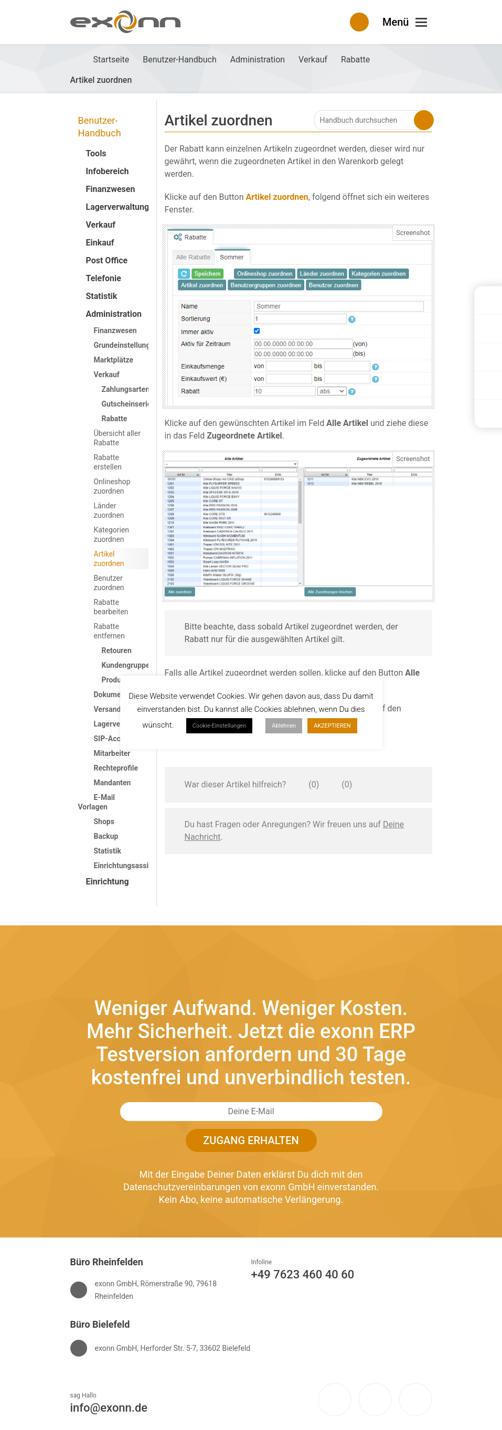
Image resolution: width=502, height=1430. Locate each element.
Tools (96, 153)
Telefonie (103, 278)
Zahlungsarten (126, 389)
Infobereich (107, 171)
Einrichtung (107, 882)
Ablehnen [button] (284, 725)
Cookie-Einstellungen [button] (220, 725)
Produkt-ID (120, 680)
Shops (104, 821)
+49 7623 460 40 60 (303, 1274)
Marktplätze (113, 360)
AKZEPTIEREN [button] (332, 725)
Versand (107, 709)
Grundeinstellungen (126, 345)
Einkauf (100, 243)
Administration (113, 314)
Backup (106, 836)
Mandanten (112, 782)
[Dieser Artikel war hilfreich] (301, 784)
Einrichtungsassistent (130, 865)
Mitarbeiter (112, 753)
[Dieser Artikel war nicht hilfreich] (334, 784)
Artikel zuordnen (109, 559)
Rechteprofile (116, 768)
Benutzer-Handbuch (99, 126)
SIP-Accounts (117, 738)
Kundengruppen (128, 665)
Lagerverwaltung (113, 207)
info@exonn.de (109, 1407)
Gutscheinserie (127, 404)
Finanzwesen (110, 189)
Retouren (117, 650)
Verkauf (100, 225)
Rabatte (114, 418)
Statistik (102, 296)
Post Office (107, 260)
